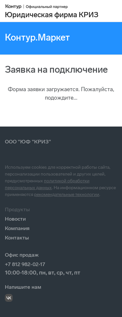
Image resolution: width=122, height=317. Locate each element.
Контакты (17, 238)
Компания (17, 228)
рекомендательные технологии (66, 194)
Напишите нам (23, 287)
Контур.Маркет (37, 37)
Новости (15, 219)
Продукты (17, 209)
